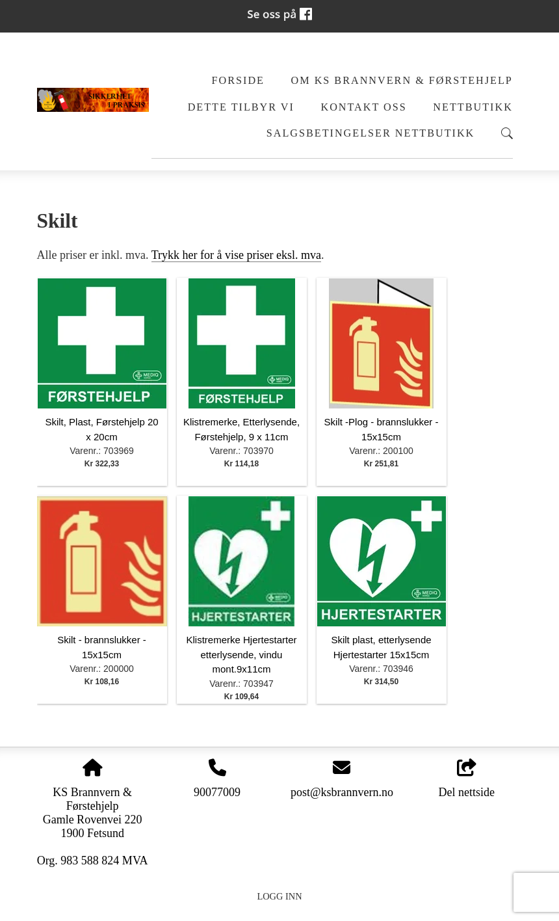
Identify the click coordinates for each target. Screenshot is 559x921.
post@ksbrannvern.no (342, 792)
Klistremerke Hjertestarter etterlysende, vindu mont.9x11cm (241, 654)
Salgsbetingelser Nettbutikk (370, 133)
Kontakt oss (363, 107)
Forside (238, 81)
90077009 (217, 792)
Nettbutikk (473, 107)
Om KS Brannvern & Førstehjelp (402, 81)
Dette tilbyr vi (241, 107)
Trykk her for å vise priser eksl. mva (236, 254)
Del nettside (467, 779)
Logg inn (279, 896)
